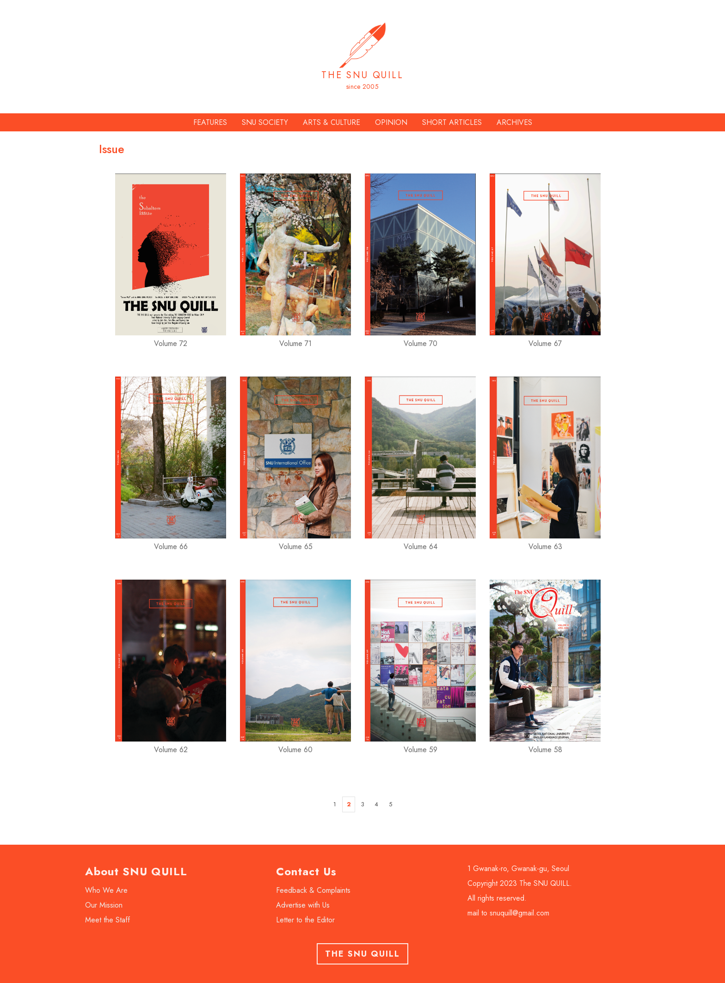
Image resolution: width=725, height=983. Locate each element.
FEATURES (210, 122)
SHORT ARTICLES (452, 122)
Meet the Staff (107, 920)
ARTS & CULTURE (331, 122)
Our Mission (104, 905)
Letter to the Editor (305, 920)
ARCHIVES (514, 122)
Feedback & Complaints (313, 890)
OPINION (391, 122)
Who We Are (106, 890)
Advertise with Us (303, 905)
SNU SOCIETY (265, 122)
